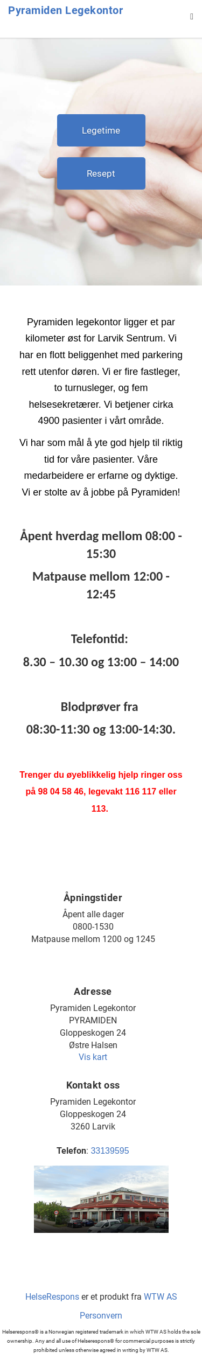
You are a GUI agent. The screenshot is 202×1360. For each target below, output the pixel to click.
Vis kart (93, 1057)
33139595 (109, 1150)
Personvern (101, 1315)
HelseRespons (52, 1297)
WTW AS (160, 1297)
